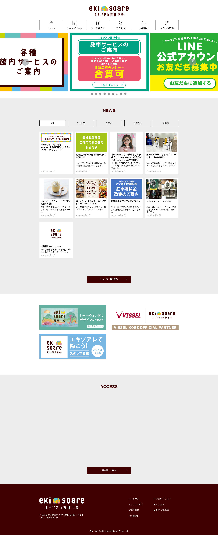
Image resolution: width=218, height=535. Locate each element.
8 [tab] (121, 94)
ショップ (81, 123)
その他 (166, 123)
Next (192, 62)
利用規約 (134, 516)
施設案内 (143, 24)
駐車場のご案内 (109, 470)
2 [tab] (96, 94)
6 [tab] (113, 94)
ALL (52, 123)
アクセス (120, 24)
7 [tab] (117, 94)
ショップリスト (74, 24)
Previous (25, 62)
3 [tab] (100, 94)
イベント (109, 123)
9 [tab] (125, 94)
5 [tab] (109, 94)
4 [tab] (104, 94)
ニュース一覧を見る (109, 279)
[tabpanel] (109, 62)
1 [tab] (92, 94)
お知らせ (137, 123)
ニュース (51, 24)
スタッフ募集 (167, 24)
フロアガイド (97, 24)
